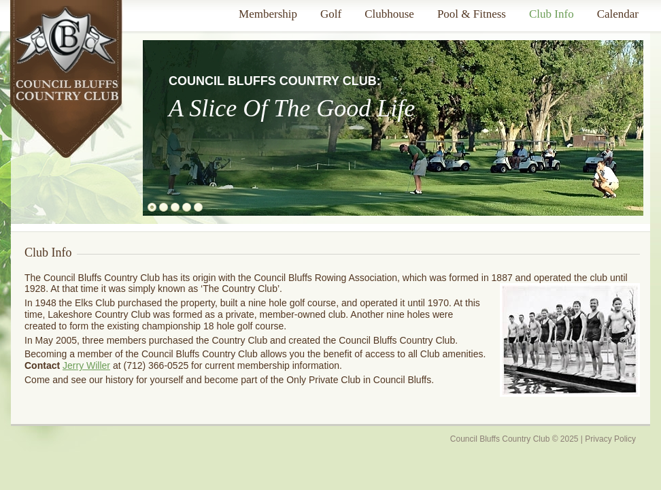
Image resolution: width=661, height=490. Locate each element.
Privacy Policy (610, 439)
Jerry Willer (86, 365)
